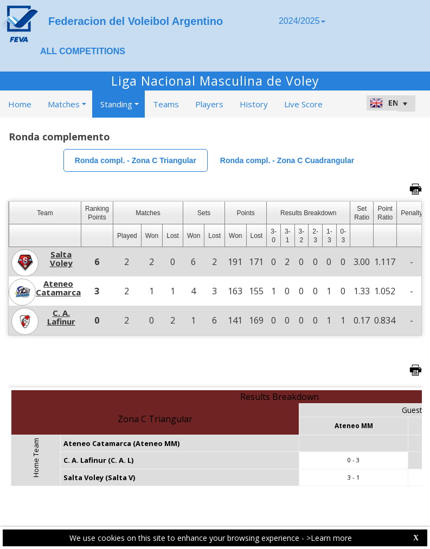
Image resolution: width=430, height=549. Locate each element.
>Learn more (329, 538)
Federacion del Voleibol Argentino (135, 21)
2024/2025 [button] (302, 20)
